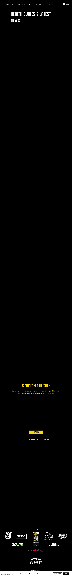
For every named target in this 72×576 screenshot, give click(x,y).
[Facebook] (41, 563)
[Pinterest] (35, 563)
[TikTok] (39, 563)
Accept (65, 573)
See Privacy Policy (9, 574)
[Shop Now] (36, 432)
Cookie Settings (57, 573)
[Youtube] (37, 563)
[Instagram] (32, 563)
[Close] (70, 573)
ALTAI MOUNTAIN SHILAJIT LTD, (36, 570)
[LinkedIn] (30, 563)
